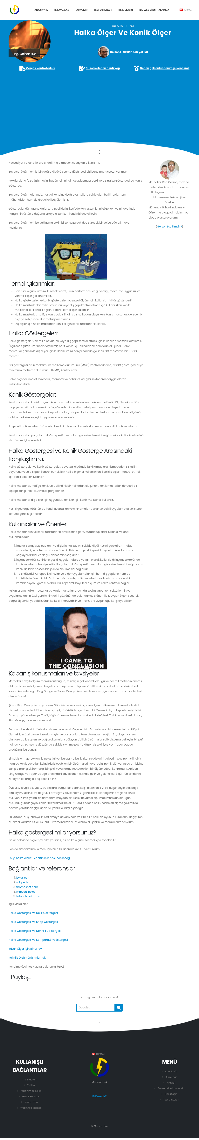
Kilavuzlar (61, 10)
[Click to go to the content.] (99, 152)
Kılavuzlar (171, 1077)
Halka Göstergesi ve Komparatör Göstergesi (38, 940)
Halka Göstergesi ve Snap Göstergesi (33, 922)
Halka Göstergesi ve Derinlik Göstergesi (35, 931)
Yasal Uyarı (31, 1102)
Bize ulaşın (125, 10)
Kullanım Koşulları (31, 1091)
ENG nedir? (99, 1097)
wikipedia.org (25, 882)
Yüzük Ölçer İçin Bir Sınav (25, 949)
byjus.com (23, 878)
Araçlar (81, 10)
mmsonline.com (27, 892)
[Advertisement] (99, 101)
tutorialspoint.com (28, 896)
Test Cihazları (102, 10)
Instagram (31, 1079)
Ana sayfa (40, 10)
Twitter (31, 1085)
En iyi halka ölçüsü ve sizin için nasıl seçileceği (40, 858)
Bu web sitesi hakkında (154, 10)
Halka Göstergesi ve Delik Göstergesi (33, 913)
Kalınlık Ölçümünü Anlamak (27, 958)
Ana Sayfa (118, 26)
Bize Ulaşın (171, 1094)
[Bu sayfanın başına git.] (99, 1021)
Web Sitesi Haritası (31, 1107)
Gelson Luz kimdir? (169, 226)
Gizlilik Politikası (31, 1096)
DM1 (132, 26)
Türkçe (186, 9)
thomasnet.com (27, 887)
